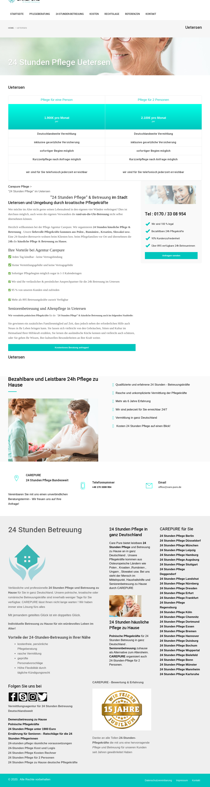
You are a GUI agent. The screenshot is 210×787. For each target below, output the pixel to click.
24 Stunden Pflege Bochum (178, 645)
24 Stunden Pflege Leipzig (178, 550)
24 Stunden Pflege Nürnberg (179, 583)
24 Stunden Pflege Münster (178, 664)
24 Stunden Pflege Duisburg (179, 640)
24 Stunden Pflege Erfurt (177, 593)
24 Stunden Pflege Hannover (179, 636)
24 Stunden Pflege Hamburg (179, 555)
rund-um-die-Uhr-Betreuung (92, 214)
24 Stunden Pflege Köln (176, 612)
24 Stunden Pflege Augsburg (179, 559)
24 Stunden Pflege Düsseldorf (180, 540)
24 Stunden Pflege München (179, 545)
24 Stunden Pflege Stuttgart (179, 564)
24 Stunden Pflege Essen (177, 626)
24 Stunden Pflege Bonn (176, 659)
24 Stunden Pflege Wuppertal (180, 650)
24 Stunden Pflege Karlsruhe (179, 674)
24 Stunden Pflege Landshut (179, 578)
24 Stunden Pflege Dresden (178, 588)
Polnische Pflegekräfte (24, 724)
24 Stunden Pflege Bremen (178, 631)
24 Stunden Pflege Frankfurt (179, 597)
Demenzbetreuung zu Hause (27, 719)
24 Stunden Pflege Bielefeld (179, 655)
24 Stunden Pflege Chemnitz (179, 617)
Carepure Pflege (19, 186)
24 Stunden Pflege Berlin (177, 535)
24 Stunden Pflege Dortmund (179, 621)
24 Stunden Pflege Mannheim (180, 669)
